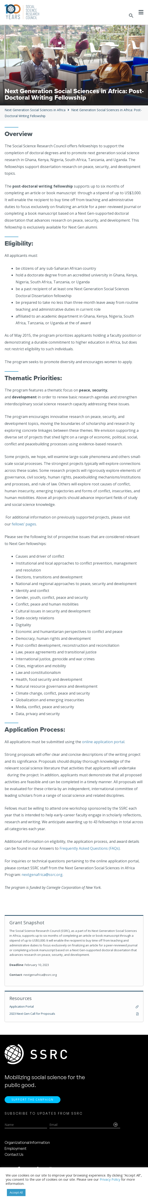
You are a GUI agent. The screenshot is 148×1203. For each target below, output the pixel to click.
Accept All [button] (16, 1192)
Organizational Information (27, 1143)
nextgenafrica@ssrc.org (42, 874)
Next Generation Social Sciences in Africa (35, 110)
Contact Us (14, 1155)
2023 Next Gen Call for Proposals (32, 1014)
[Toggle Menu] (141, 12)
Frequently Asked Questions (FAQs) (90, 848)
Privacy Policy (110, 1179)
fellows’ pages (24, 524)
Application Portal (21, 1006)
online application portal (103, 741)
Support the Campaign (32, 1100)
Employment (15, 1149)
